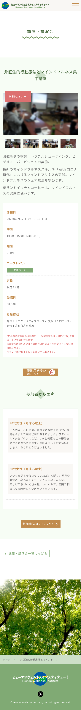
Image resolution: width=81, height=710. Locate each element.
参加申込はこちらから (39, 524)
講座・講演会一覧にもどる (28, 553)
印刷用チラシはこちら (36, 372)
